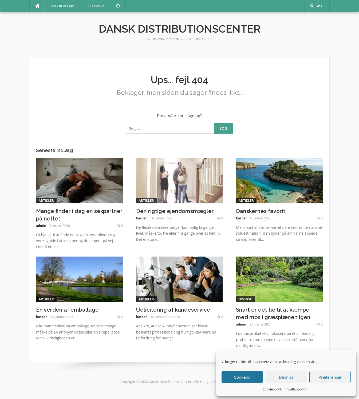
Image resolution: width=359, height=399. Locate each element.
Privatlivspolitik (296, 389)
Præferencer (330, 377)
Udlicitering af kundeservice (173, 310)
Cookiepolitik (272, 389)
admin (41, 225)
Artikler (46, 200)
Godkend (242, 377)
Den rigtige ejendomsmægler (175, 211)
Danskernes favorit (260, 211)
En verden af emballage (67, 310)
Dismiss (286, 377)
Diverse (245, 299)
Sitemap (96, 6)
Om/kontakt (63, 6)
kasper (141, 218)
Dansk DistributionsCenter (180, 28)
